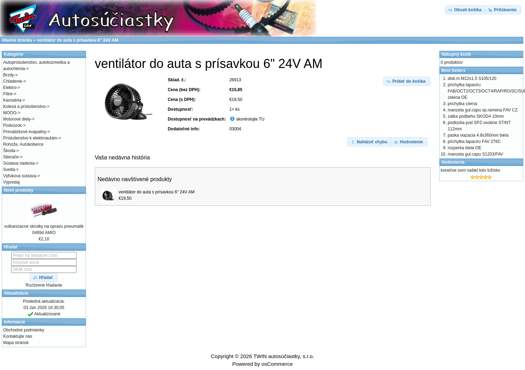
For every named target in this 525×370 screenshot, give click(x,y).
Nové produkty (18, 190)
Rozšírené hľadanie (44, 285)
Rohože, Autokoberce (23, 144)
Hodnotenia (453, 162)
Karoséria (12, 100)
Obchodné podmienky (23, 330)
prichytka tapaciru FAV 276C (474, 141)
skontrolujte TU (250, 119)
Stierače (11, 157)
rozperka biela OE (464, 147)
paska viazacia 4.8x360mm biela (478, 135)
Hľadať (11, 247)
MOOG (9, 112)
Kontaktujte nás (17, 336)
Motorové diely (17, 119)
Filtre (8, 93)
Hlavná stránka (17, 40)
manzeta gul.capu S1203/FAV (475, 154)
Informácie (14, 322)
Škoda (9, 150)
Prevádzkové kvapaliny (24, 131)
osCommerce (277, 364)
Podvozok (12, 125)
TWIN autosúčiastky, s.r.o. (283, 356)
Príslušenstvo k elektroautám (30, 138)
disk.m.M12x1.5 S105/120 (472, 78)
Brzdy (8, 75)
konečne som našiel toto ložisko (470, 170)
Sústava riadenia (18, 163)
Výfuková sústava (19, 175)
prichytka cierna (462, 103)
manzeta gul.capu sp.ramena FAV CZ (483, 110)
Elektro (9, 87)
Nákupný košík (456, 54)
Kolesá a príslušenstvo (24, 106)
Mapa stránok (16, 342)
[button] (406, 81)
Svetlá (9, 169)
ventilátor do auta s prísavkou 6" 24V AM (156, 192)
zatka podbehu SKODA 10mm (476, 116)
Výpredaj (11, 182)
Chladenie (12, 81)
